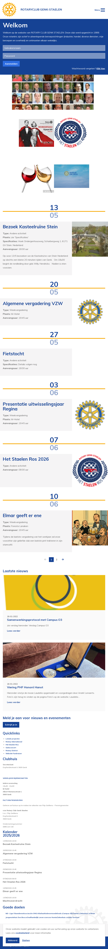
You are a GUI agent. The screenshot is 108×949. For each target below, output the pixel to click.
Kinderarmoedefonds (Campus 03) (58, 913)
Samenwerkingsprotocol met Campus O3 (34, 619)
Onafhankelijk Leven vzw (37, 917)
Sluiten (26, 940)
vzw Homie (52, 917)
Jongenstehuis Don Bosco (16, 917)
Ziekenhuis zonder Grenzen (68, 917)
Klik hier (100, 68)
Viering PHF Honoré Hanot (25, 687)
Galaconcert (11, 748)
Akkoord (12, 940)
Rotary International (14, 742)
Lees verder (13, 630)
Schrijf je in (11, 724)
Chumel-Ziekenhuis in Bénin (83, 913)
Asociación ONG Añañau (33, 913)
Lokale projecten (13, 739)
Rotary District (12, 750)
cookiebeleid (22, 932)
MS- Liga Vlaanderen (14, 913)
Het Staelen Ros (12, 745)
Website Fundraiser (14, 753)
